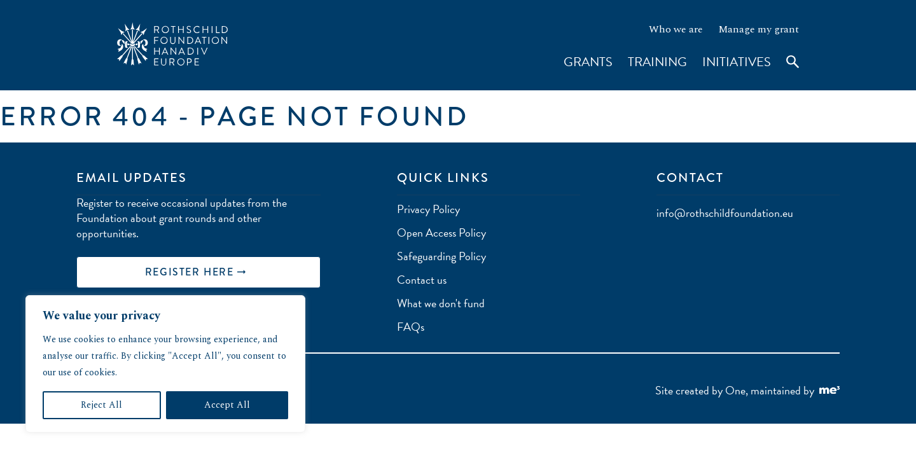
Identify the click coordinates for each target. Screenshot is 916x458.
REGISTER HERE (195, 272)
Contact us (422, 279)
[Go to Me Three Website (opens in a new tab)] (829, 391)
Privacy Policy (428, 209)
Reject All (101, 405)
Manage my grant (758, 29)
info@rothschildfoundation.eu (724, 212)
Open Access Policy (441, 232)
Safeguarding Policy (441, 256)
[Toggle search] (786, 70)
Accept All (227, 405)
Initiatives (736, 61)
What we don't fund (441, 303)
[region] (165, 364)
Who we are (676, 29)
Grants (588, 61)
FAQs (410, 326)
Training (657, 61)
